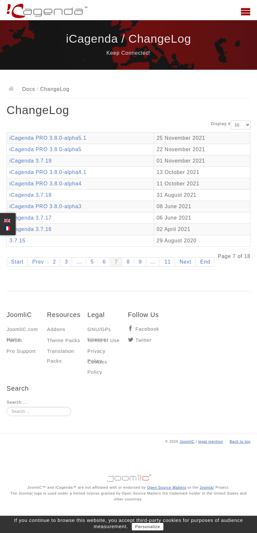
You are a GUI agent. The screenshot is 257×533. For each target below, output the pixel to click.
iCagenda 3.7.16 (30, 229)
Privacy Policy (96, 352)
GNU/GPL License (99, 330)
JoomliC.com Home (22, 330)
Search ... (17, 402)
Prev (38, 262)
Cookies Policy (97, 363)
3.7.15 (17, 240)
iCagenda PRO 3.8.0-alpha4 (45, 183)
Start (17, 262)
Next (185, 262)
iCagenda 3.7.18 (30, 195)
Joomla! (207, 487)
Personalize (147, 526)
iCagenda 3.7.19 (30, 161)
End (205, 262)
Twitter (143, 340)
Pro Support (21, 351)
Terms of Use (103, 340)
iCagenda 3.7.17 (30, 218)
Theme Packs (63, 340)
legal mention (210, 441)
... (79, 262)
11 (167, 262)
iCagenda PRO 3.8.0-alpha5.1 (47, 138)
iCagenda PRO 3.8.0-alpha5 (45, 149)
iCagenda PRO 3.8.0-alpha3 (45, 206)
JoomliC (187, 441)
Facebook (147, 328)
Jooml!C (128, 476)
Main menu (245, 11)
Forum (14, 340)
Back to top (240, 441)
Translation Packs (60, 352)
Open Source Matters (166, 487)
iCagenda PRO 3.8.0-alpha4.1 (47, 172)
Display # (221, 123)
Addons (56, 329)
